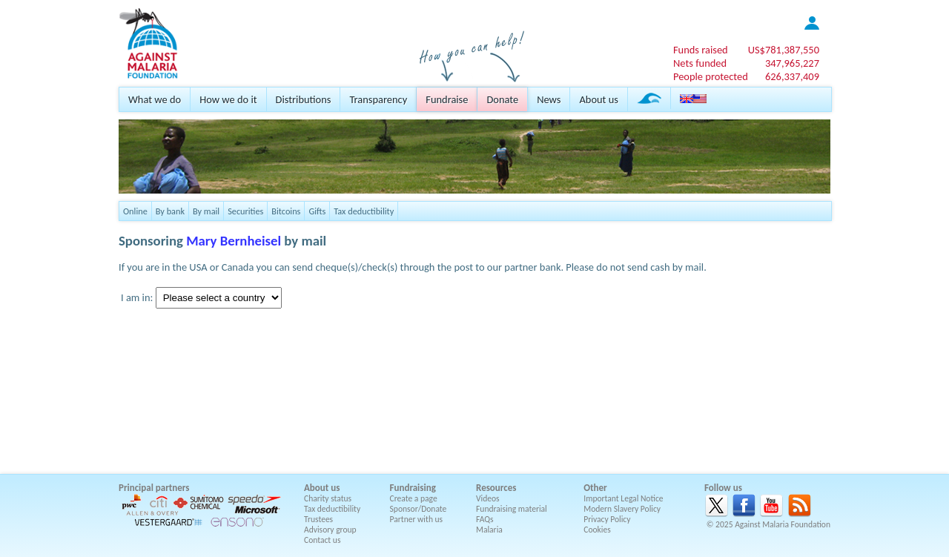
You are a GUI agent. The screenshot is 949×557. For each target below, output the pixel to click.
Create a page (413, 498)
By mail (206, 211)
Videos (488, 498)
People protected (710, 76)
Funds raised (700, 49)
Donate (502, 99)
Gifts (316, 211)
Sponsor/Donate (418, 509)
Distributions (303, 99)
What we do (154, 99)
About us (598, 99)
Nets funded (700, 63)
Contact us (322, 540)
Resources (496, 487)
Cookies (597, 529)
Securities (245, 211)
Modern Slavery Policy (622, 509)
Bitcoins (285, 211)
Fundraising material (511, 509)
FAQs (485, 519)
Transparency (378, 99)
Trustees (318, 519)
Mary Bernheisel (233, 240)
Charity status (327, 498)
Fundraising (413, 487)
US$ (783, 49)
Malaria (489, 529)
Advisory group (330, 529)
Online (135, 211)
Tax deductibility (364, 211)
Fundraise (447, 99)
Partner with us (416, 519)
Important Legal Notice (623, 498)
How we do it (228, 99)
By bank (170, 211)
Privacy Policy (606, 519)
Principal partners (154, 487)
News (549, 99)
